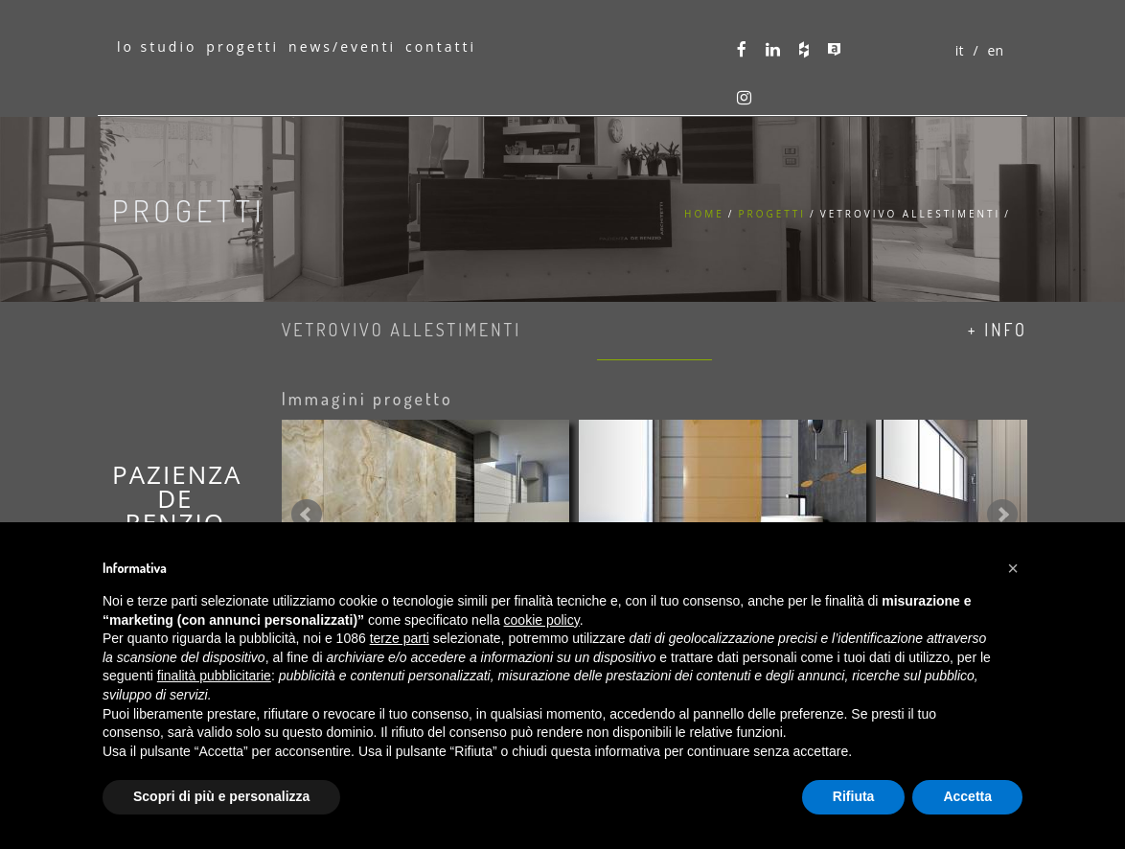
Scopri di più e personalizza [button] (221, 796)
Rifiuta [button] (854, 796)
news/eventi (342, 46)
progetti (242, 46)
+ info (997, 329)
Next (1002, 514)
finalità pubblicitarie (214, 675)
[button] (1013, 568)
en (995, 50)
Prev (306, 514)
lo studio (156, 46)
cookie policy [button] (542, 620)
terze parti (399, 638)
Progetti (772, 213)
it (959, 50)
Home (704, 213)
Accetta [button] (967, 796)
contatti (440, 46)
